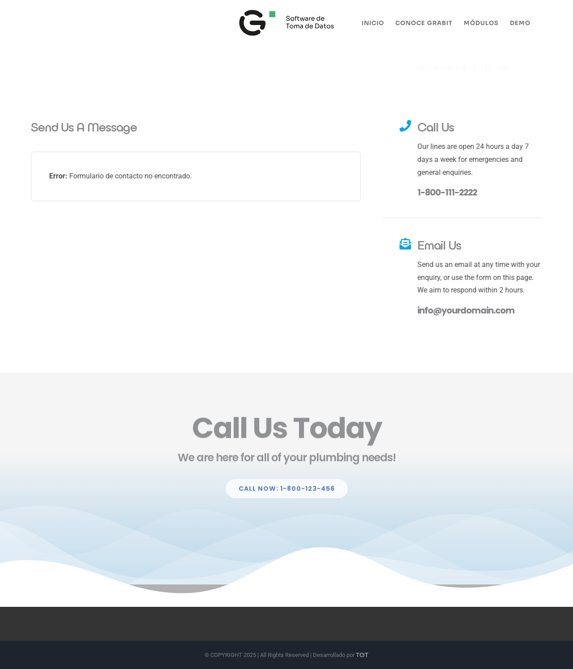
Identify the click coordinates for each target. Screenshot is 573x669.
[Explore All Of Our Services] (463, 61)
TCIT (362, 655)
